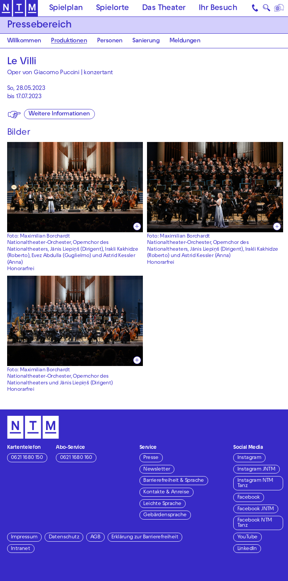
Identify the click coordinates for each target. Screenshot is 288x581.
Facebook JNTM (255, 509)
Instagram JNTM (256, 469)
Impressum (24, 537)
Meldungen (185, 41)
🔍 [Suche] (266, 9)
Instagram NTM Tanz (255, 483)
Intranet (20, 549)
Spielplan (66, 8)
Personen (110, 41)
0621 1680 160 (76, 458)
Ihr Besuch (218, 8)
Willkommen (24, 41)
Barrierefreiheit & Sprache (173, 480)
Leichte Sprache (162, 504)
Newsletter (156, 469)
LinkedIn (247, 549)
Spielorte (112, 8)
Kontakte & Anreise (166, 492)
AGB (95, 537)
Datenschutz (64, 537)
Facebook (248, 497)
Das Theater (163, 8)
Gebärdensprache (164, 515)
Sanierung (145, 41)
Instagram (249, 458)
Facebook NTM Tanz (254, 523)
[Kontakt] (255, 8)
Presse (150, 458)
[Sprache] (279, 8)
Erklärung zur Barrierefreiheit (144, 537)
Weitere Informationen (59, 114)
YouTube (247, 537)
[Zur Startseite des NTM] (19, 8)
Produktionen (69, 41)
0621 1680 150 (27, 458)
